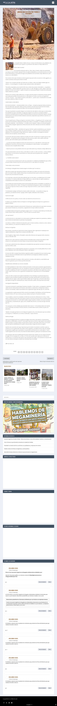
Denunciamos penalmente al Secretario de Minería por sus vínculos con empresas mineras (27, 599)
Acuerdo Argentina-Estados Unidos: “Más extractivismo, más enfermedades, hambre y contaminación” (28, 439)
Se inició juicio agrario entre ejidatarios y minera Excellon (47, 384)
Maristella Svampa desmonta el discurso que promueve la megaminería (20, 452)
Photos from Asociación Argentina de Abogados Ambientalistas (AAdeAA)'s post (24, 572)
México (32, 16)
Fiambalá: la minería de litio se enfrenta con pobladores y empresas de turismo (22, 445)
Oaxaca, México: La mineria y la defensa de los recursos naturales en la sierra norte (9, 380)
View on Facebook (42, 582)
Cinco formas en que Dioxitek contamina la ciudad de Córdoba (18, 442)
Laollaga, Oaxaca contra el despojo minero (21, 379)
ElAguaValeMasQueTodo (11, 576)
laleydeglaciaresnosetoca (35, 575)
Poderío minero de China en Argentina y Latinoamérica (16, 448)
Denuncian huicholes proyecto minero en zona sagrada (34, 383)
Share (50, 582)
